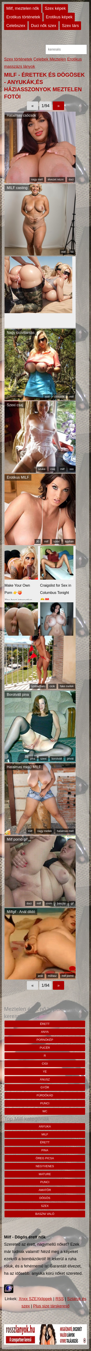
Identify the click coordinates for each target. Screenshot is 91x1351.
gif (72, 903)
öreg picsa (45, 1158)
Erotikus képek (59, 17)
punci (44, 1103)
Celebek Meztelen (49, 59)
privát (70, 758)
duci (71, 179)
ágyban (69, 541)
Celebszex (15, 25)
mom (49, 903)
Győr (44, 1087)
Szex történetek (18, 59)
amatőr (45, 1190)
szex (45, 1206)
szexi (57, 541)
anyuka (45, 1126)
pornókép (45, 1039)
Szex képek (55, 8)
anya (45, 1032)
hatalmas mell (65, 831)
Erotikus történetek (23, 17)
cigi (45, 1063)
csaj (52, 469)
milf (63, 251)
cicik (52, 686)
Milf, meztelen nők (22, 8)
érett (45, 1024)
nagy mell (37, 179)
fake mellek (67, 686)
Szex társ (70, 25)
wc (44, 1111)
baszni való (44, 1214)
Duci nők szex (43, 25)
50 (72, 251)
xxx (72, 469)
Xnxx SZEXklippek (35, 1299)
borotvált (56, 758)
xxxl (47, 396)
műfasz (52, 975)
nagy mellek (44, 831)
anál (40, 975)
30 (37, 541)
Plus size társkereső (51, 1306)
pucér (45, 1047)
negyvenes (45, 1166)
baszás (61, 903)
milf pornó (68, 975)
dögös (44, 1198)
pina (32, 758)
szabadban (37, 686)
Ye (45, 1071)
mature (45, 1174)
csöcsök (59, 396)
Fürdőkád (45, 1095)
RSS (60, 1299)
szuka (41, 469)
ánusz (45, 1079)
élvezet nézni (55, 179)
